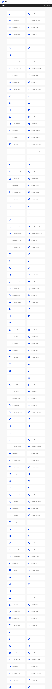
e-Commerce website (5, 670)
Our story (16, 668)
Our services (41, 670)
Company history (29, 673)
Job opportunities (42, 672)
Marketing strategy (5, 673)
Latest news (16, 673)
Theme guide (29, 668)
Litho (29, 685)
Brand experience (5, 668)
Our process (16, 672)
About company (41, 668)
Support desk (29, 670)
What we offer (29, 672)
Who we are (16, 670)
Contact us (41, 673)
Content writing (4, 672)
